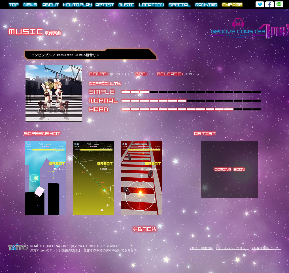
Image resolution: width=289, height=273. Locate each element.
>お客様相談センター (266, 248)
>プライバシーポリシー (232, 248)
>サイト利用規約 (201, 248)
